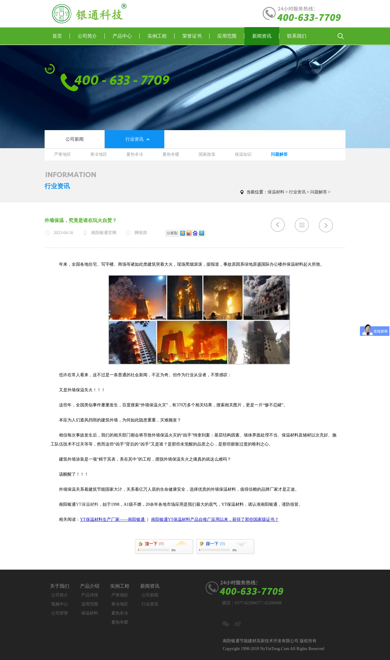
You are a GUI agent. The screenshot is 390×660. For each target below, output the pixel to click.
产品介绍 (89, 586)
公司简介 (91, 36)
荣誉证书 (195, 36)
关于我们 (59, 586)
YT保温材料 (87, 504)
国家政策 (207, 154)
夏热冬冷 (134, 154)
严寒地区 (62, 154)
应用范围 (230, 36)
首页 (61, 36)
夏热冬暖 (170, 154)
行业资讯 (134, 139)
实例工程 (161, 36)
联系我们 (296, 36)
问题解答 (279, 154)
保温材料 (276, 192)
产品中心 (126, 36)
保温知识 (243, 154)
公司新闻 (75, 139)
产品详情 (89, 595)
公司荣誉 (59, 613)
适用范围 (89, 604)
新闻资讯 (265, 36)
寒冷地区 (98, 154)
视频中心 (59, 604)
